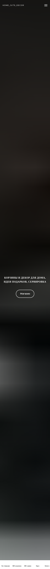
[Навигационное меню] (45, 5)
